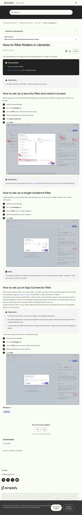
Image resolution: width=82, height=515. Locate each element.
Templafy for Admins (26, 23)
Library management (50, 23)
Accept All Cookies (56, 508)
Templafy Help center (10, 23)
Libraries (38, 23)
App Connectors (26, 295)
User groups (33, 183)
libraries (6, 412)
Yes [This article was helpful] (37, 429)
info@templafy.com (8, 474)
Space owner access (14, 70)
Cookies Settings (69, 508)
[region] (41, 507)
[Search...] (41, 12)
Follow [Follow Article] (76, 51)
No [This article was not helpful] (45, 429)
